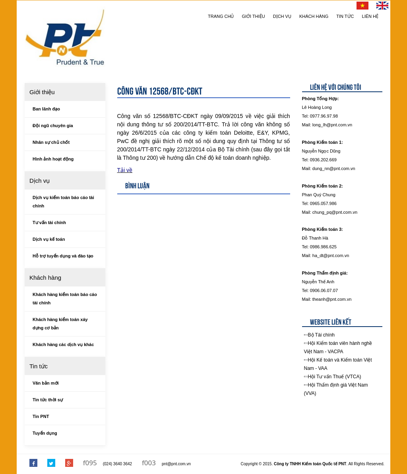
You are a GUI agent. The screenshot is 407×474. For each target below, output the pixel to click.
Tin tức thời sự (48, 399)
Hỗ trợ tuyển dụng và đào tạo (63, 255)
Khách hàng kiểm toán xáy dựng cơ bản (60, 323)
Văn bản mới (46, 383)
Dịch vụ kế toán (49, 239)
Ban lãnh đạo (46, 108)
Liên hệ (370, 16)
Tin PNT (41, 416)
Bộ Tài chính (321, 335)
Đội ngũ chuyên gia (53, 125)
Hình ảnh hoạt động (53, 159)
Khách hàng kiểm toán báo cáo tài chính (65, 298)
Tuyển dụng (45, 433)
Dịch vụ (282, 16)
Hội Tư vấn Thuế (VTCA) (334, 376)
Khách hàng (313, 16)
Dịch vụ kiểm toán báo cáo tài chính (63, 201)
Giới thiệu (253, 16)
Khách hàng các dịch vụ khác (63, 344)
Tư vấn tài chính (49, 222)
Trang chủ (221, 16)
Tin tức (345, 16)
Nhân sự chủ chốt (51, 142)
